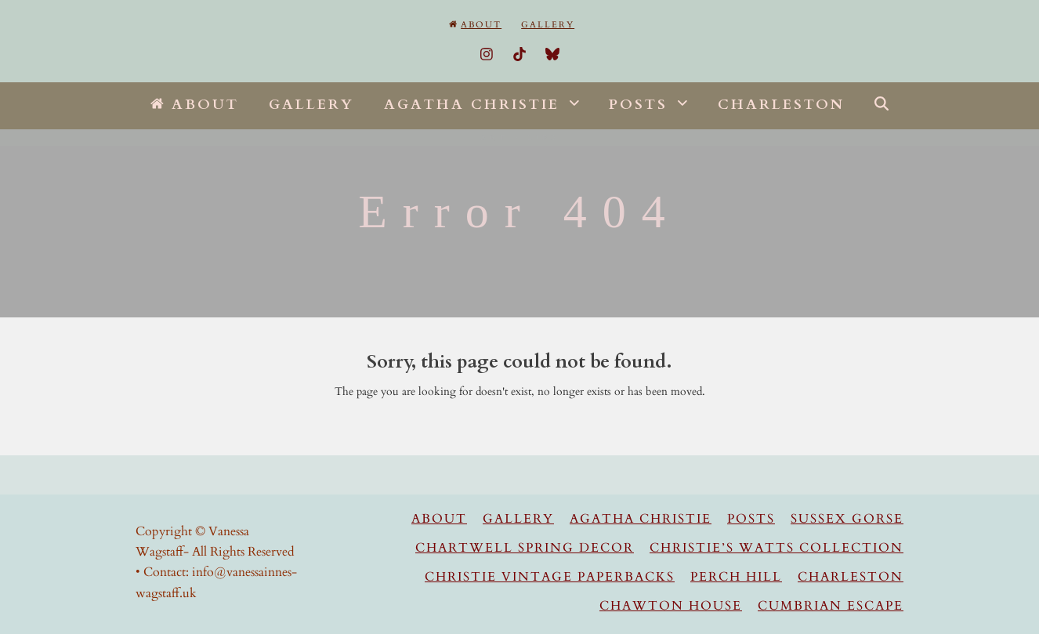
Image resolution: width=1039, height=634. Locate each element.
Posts (751, 518)
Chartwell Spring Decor (524, 547)
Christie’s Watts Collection (776, 547)
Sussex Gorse (847, 518)
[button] (881, 105)
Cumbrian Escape (830, 605)
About (439, 518)
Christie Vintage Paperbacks (550, 576)
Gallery (518, 518)
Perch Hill (736, 576)
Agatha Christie (640, 518)
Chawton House (670, 605)
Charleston (850, 576)
